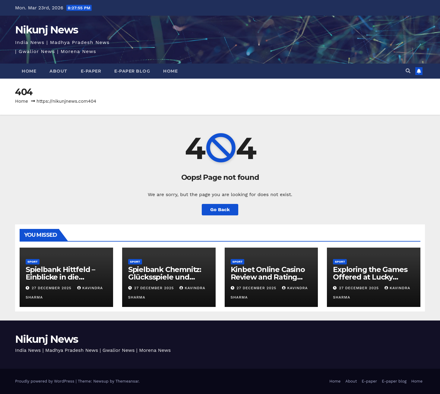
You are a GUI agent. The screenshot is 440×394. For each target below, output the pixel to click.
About (58, 71)
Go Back (220, 209)
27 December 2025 (52, 288)
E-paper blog (132, 71)
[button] (408, 71)
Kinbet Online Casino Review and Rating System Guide (268, 277)
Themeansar (127, 381)
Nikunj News (46, 29)
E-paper (91, 71)
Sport (32, 261)
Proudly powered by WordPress (45, 381)
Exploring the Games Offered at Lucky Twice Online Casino (370, 277)
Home (29, 71)
